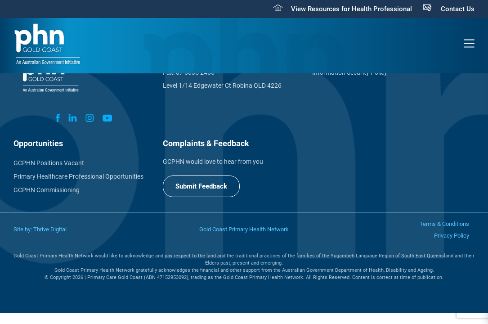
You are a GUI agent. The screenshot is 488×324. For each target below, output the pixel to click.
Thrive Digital (50, 229)
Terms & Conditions (444, 223)
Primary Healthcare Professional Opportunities (78, 176)
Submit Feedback (201, 186)
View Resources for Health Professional (351, 9)
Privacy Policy (451, 235)
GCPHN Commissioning (46, 190)
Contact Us (458, 9)
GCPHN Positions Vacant (48, 162)
